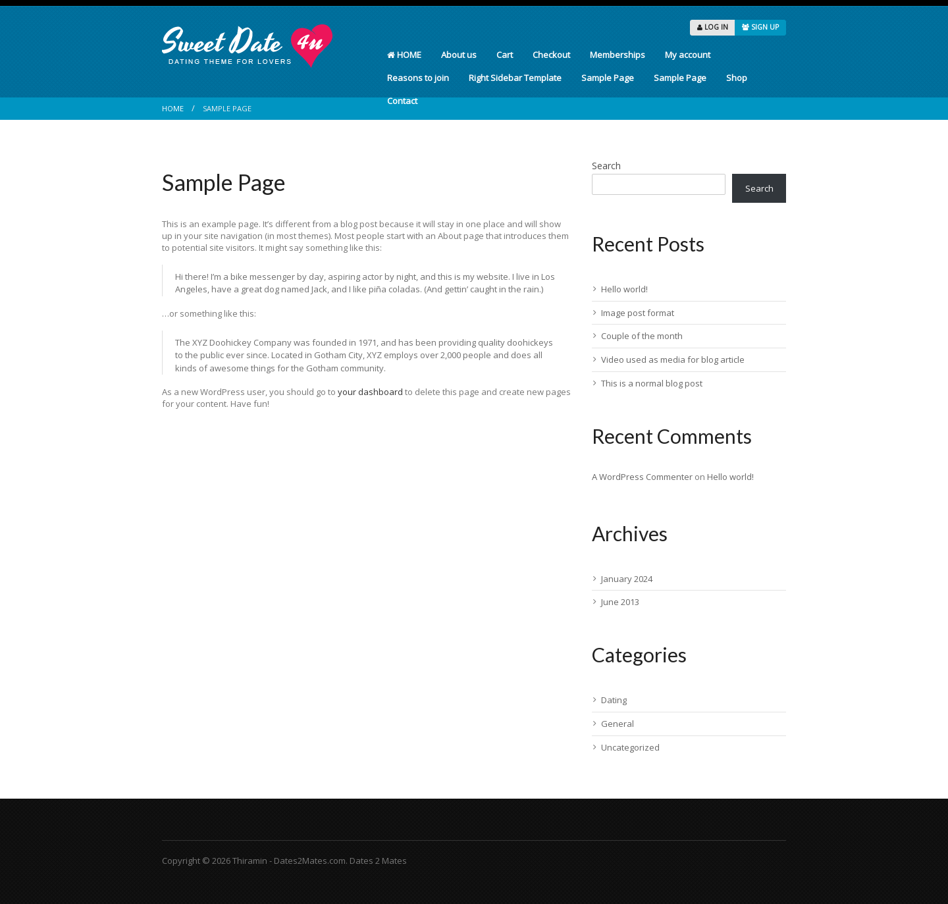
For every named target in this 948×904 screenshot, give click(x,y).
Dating (614, 700)
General (617, 724)
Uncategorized (630, 747)
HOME (404, 55)
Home (173, 108)
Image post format (637, 313)
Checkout (551, 55)
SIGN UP (760, 27)
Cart (504, 55)
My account (687, 55)
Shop (736, 78)
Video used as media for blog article (673, 359)
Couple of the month (642, 336)
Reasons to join (418, 78)
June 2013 (620, 602)
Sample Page (607, 78)
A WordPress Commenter (642, 477)
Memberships (617, 55)
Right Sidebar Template (515, 78)
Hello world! (624, 289)
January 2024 (626, 579)
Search (606, 165)
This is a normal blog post (651, 383)
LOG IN (712, 27)
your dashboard (370, 392)
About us (459, 55)
